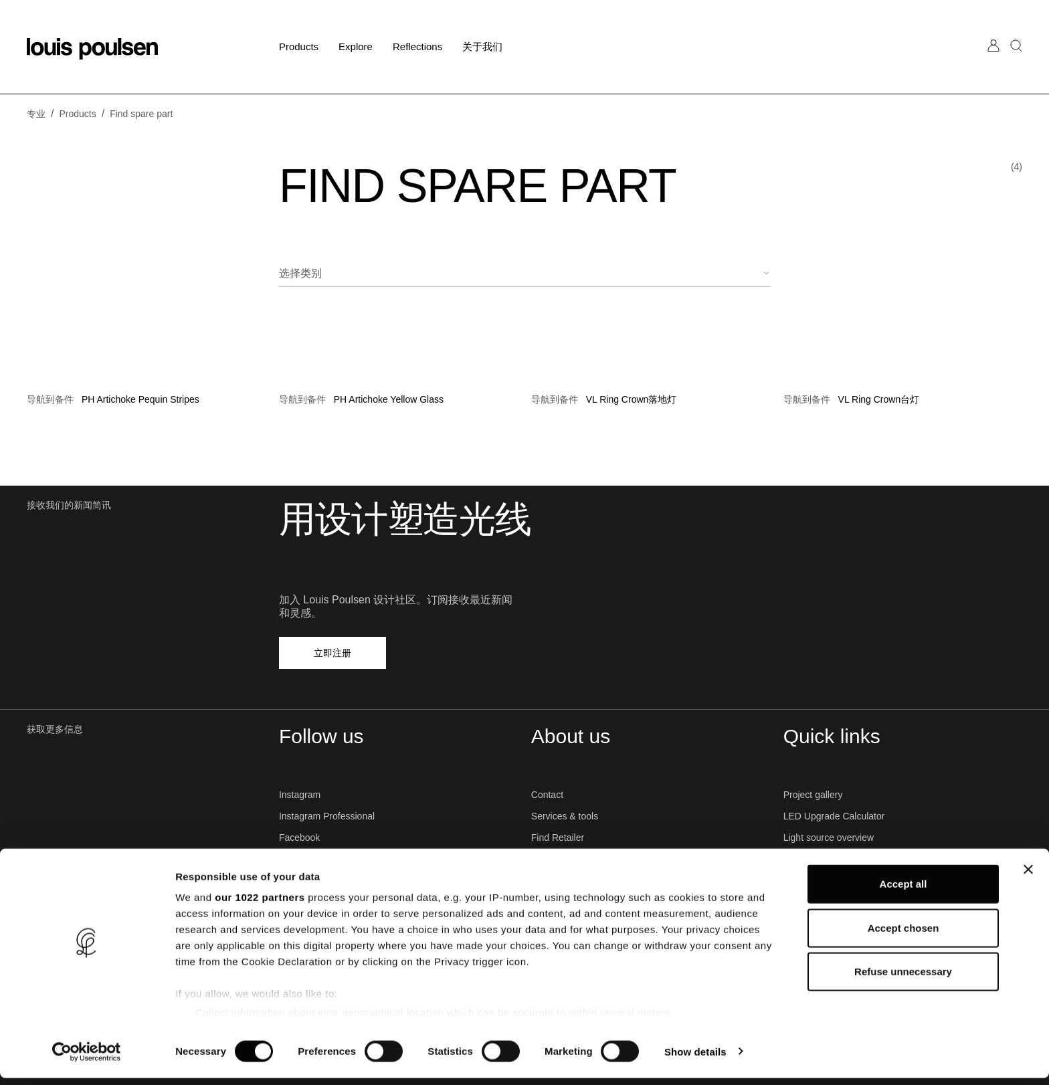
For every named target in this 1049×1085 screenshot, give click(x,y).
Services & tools (564, 816)
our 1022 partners (259, 904)
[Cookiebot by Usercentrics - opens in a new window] (86, 1059)
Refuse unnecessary (903, 979)
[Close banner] (1028, 877)
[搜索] (1016, 59)
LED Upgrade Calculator (834, 816)
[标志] (92, 49)
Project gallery (813, 794)
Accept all (903, 891)
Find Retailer (557, 837)
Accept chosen (903, 935)
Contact (547, 794)
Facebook (299, 837)
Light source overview (828, 837)
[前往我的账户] (993, 59)
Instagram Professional (327, 816)
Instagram (299, 794)
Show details (702, 1058)
